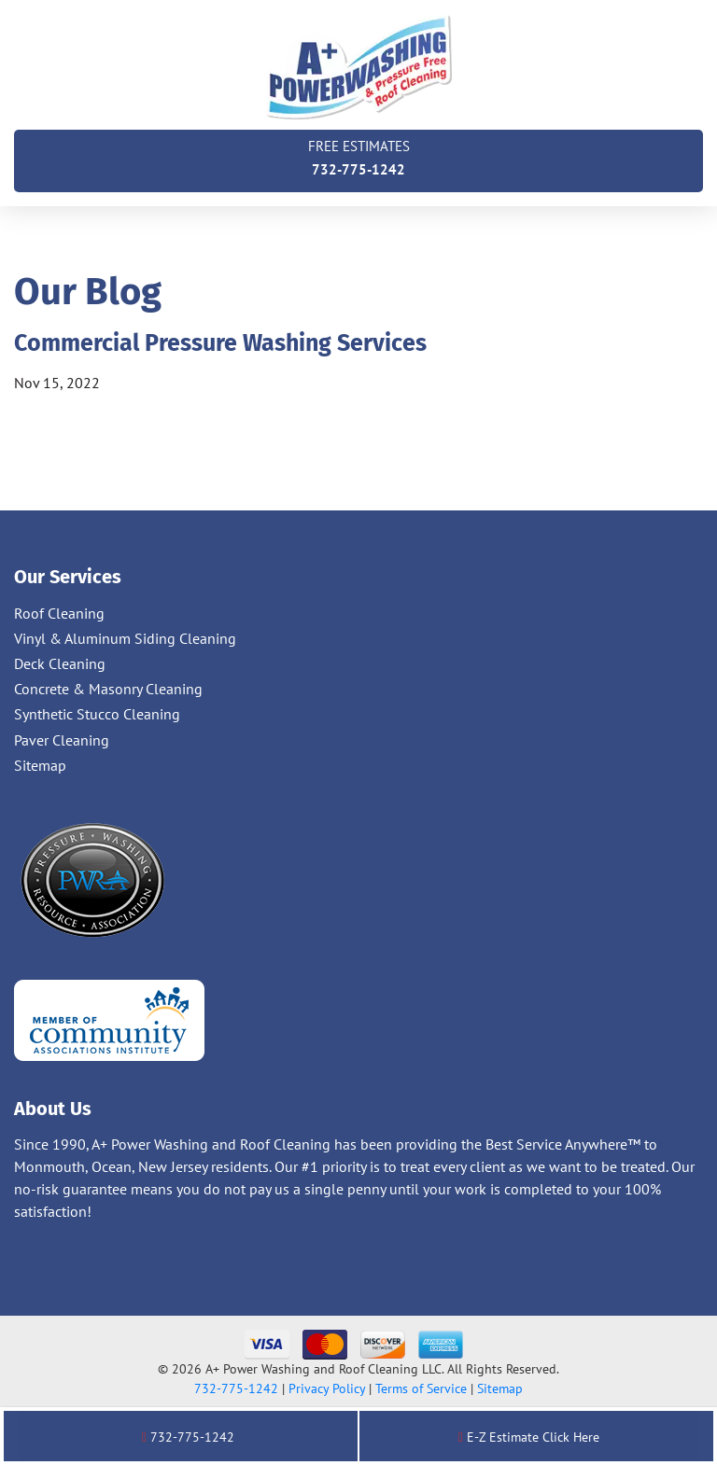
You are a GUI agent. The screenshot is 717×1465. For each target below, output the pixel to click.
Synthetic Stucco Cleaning (97, 714)
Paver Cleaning (61, 740)
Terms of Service (421, 1388)
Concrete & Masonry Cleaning (108, 688)
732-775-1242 (358, 156)
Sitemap (40, 765)
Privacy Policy (326, 1388)
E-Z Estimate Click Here (528, 1437)
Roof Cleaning (59, 613)
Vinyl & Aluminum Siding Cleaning (125, 638)
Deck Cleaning (59, 663)
